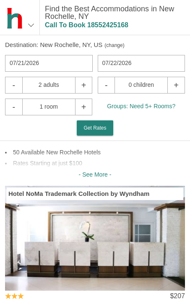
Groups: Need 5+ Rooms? (141, 106)
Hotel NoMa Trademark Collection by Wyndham (78, 193)
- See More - (95, 174)
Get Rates (94, 128)
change (114, 45)
